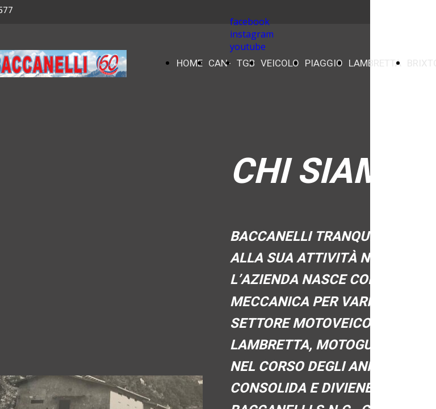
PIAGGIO (324, 63)
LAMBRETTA (375, 63)
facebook (250, 21)
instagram (252, 34)
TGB (246, 63)
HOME (190, 63)
